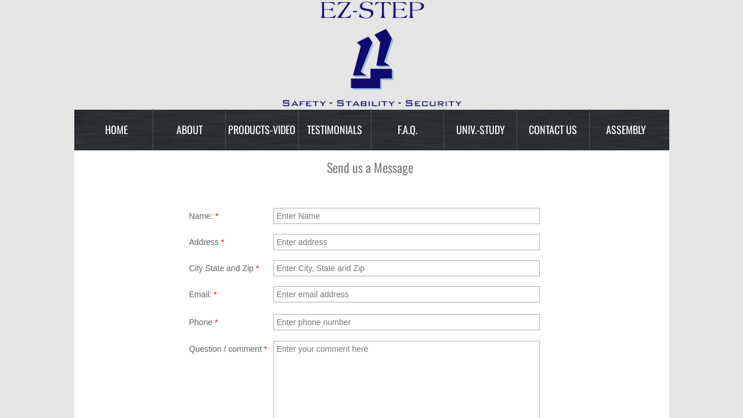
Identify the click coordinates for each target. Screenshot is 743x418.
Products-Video (261, 129)
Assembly (626, 129)
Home (116, 129)
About (189, 129)
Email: (203, 294)
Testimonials (334, 129)
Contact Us (553, 129)
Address (207, 242)
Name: (204, 216)
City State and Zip (224, 268)
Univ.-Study (480, 129)
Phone (203, 322)
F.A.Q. (407, 129)
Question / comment (228, 349)
